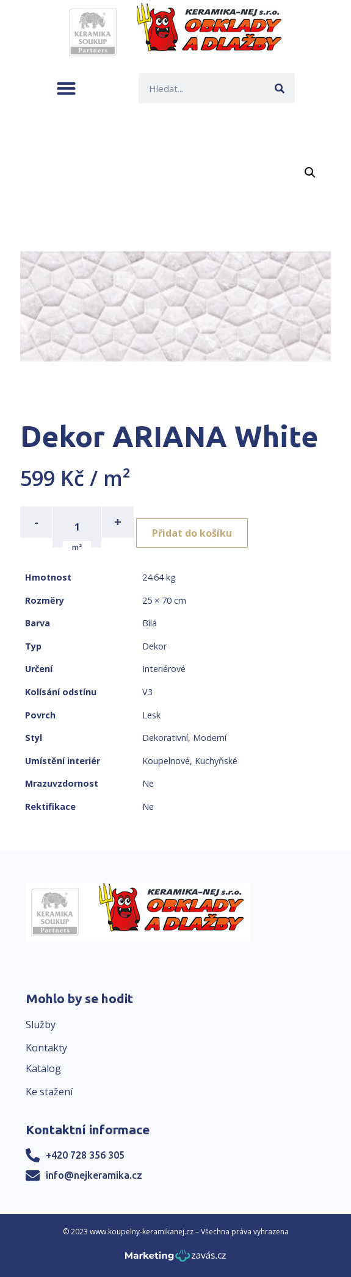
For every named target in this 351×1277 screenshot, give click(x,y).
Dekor (154, 646)
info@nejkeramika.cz (94, 1175)
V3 (147, 692)
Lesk (151, 715)
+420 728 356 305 (85, 1155)
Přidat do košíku (192, 533)
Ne (148, 783)
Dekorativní (165, 737)
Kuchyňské (216, 761)
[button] (66, 88)
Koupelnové (166, 761)
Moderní (209, 737)
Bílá (149, 623)
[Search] (280, 88)
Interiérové (164, 668)
